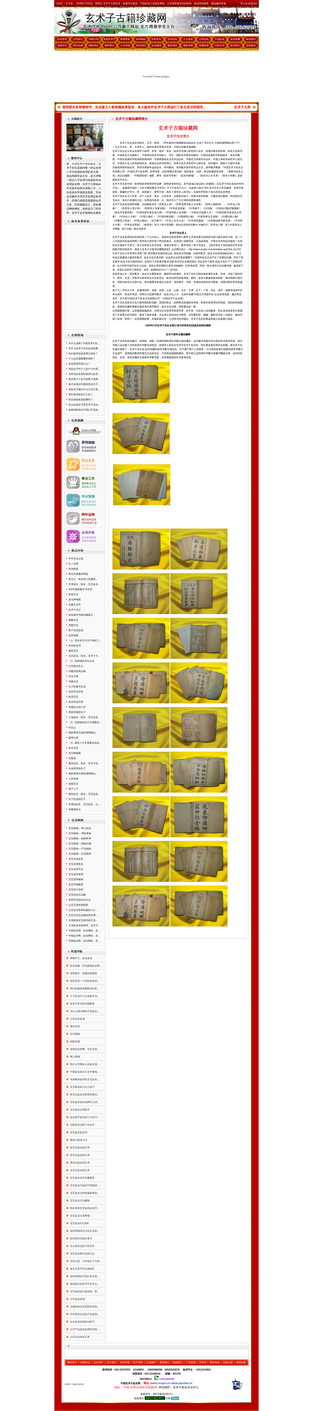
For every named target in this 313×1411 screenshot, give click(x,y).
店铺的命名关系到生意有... (84, 1306)
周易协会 (85, 1362)
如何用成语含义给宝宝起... (84, 1230)
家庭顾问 (164, 1362)
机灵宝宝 (73, 696)
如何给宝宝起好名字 (81, 1238)
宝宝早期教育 (75, 884)
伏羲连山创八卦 (77, 707)
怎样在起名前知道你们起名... (84, 374)
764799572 (145, 1379)
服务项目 (172, 45)
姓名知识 (141, 45)
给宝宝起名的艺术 (80, 1147)
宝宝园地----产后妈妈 (79, 848)
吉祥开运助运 (89, 540)
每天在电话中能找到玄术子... (84, 384)
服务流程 (188, 45)
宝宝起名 (172, 39)
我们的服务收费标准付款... (84, 988)
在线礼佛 (228, 1362)
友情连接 (241, 1362)
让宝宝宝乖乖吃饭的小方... (83, 910)
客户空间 (138, 1362)
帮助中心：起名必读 (81, 958)
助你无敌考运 (89, 504)
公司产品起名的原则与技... (84, 1329)
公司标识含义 (75, 666)
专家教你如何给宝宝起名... (84, 1079)
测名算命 (215, 1362)
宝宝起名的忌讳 (78, 1132)
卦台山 (72, 727)
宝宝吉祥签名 (75, 864)
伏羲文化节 (74, 604)
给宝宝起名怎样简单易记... (84, 1094)
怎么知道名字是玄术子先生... (84, 404)
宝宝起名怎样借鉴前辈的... (84, 1193)
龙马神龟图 (74, 599)
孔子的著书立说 (77, 686)
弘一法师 (73, 563)
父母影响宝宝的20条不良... (83, 920)
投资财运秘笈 (89, 468)
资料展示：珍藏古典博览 (83, 973)
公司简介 (78, 39)
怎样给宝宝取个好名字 (82, 1124)
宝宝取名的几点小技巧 (82, 1087)
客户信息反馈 (75, 630)
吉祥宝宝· (156, 39)
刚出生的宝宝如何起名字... (84, 1208)
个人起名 (188, 39)
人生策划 (125, 45)
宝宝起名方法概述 (80, 1200)
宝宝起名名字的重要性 (82, 1177)
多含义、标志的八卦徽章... (83, 579)
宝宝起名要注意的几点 (82, 1253)
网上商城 (75, 1056)
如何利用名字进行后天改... (84, 1276)
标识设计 (251, 39)
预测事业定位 (89, 483)
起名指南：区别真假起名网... (86, 965)
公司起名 (204, 39)
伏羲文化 (73, 681)
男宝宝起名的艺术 (80, 1162)
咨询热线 (73, 568)
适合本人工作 (89, 486)
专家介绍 (94, 39)
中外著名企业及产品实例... (84, 1314)
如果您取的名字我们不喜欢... (84, 409)
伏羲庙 (72, 758)
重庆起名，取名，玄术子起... (84, 763)
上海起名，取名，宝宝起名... (84, 717)
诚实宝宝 (73, 650)
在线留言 (251, 45)
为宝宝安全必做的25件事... (83, 915)
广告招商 (191, 1362)
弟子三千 (73, 788)
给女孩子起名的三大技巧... (84, 1117)
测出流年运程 (89, 519)
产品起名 (219, 39)
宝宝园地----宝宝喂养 (79, 853)
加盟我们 (177, 1362)
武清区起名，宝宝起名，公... (84, 804)
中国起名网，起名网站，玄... (84, 930)
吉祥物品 (141, 39)
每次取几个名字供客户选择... (84, 379)
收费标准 (204, 45)
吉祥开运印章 (75, 691)
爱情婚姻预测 (89, 447)
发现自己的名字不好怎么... (84, 1283)
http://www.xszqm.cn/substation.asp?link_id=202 (214, 249)
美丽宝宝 (73, 783)
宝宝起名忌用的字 (80, 1109)
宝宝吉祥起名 (75, 858)
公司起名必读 (77, 1018)
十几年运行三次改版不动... (84, 996)
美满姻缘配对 (89, 450)
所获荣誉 (125, 39)
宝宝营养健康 (75, 879)
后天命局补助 (89, 537)
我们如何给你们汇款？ (80, 394)
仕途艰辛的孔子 (77, 768)
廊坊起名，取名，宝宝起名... (84, 794)
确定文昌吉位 (89, 501)
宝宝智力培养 (75, 889)
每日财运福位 (89, 465)
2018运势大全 (89, 522)
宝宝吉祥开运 (75, 869)
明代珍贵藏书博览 (78, 574)
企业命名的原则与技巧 (82, 1321)
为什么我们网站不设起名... (84, 1011)
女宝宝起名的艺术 (80, 1170)
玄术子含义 (74, 609)
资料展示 (109, 45)
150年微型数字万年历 (80, 589)
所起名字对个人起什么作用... (84, 368)
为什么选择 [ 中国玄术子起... (84, 343)
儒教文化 (73, 620)
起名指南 (73, 635)
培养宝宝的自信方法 (79, 899)
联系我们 (250, 14)
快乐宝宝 (73, 748)
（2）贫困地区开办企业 (81, 661)
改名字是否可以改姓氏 (82, 1268)
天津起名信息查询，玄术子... (84, 925)
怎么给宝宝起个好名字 (82, 1246)
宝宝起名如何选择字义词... (84, 1102)
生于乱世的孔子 (77, 799)
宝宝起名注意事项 (80, 1215)
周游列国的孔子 (77, 712)
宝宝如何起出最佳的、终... (84, 1291)
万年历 (202, 1362)
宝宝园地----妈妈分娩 (79, 843)
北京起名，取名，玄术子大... (84, 655)
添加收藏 (236, 14)
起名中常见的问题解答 (82, 1003)
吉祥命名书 (74, 645)
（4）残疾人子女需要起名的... (84, 742)
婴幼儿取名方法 (78, 1140)
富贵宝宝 (73, 594)
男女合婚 (78, 45)
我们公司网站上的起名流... (84, 1064)
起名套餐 (235, 39)
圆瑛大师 (73, 737)
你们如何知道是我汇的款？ (83, 353)
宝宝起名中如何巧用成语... (84, 1185)
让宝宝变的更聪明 (78, 905)
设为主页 (222, 14)
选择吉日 (62, 45)
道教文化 (73, 625)
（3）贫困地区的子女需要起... (84, 722)
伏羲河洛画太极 (77, 671)
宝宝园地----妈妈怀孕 (79, 838)
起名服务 (157, 45)
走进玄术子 (109, 39)
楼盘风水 (94, 45)
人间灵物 (73, 778)
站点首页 (208, 14)
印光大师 (73, 676)
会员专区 (98, 1362)
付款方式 (219, 45)
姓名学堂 (75, 1026)
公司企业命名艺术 (80, 1336)
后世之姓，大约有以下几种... (86, 1261)
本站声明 (125, 1362)
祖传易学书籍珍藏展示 (80, 614)
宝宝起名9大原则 (79, 1223)
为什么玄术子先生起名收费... (84, 348)
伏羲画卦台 (74, 809)
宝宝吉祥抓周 (75, 874)
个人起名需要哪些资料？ (81, 358)
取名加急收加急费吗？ (80, 399)
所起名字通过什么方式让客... (84, 389)
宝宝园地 (75, 1034)
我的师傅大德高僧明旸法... (83, 732)
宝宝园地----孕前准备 (79, 833)
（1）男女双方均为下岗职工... (84, 640)
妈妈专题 (75, 1041)
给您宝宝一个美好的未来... (84, 980)
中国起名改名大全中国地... (84, 1071)
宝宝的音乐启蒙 (77, 894)
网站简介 (72, 1362)
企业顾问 (151, 1362)
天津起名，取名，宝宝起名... (84, 584)
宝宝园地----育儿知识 (79, 828)
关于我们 (112, 1362)
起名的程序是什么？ (79, 363)
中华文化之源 (75, 558)
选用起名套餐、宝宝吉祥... (84, 1049)
